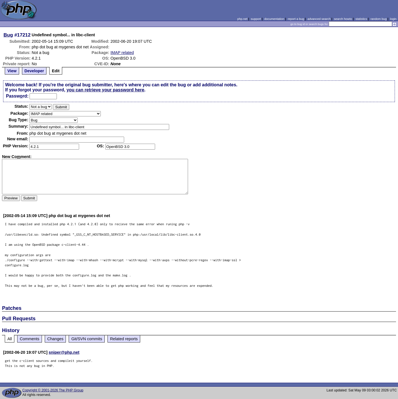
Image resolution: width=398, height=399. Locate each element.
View (12, 71)
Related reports (124, 339)
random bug (378, 19)
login (393, 19)
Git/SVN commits (86, 339)
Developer (34, 71)
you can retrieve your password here (105, 89)
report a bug (296, 19)
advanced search (318, 19)
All (9, 339)
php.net (242, 19)
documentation (274, 19)
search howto (343, 19)
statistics (361, 19)
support (256, 19)
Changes (55, 339)
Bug (8, 35)
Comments (29, 339)
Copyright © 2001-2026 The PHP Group (52, 390)
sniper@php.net (64, 352)
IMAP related (122, 52)
